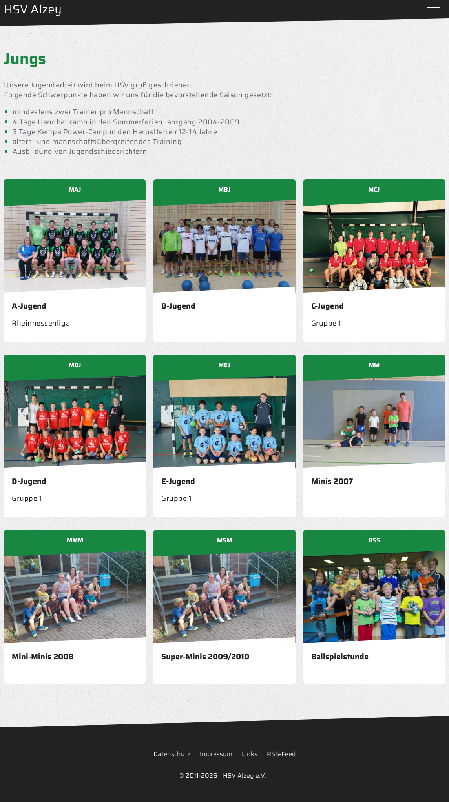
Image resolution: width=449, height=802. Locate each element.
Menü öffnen (433, 11)
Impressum (216, 754)
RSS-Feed (281, 754)
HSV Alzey (33, 9)
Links (249, 754)
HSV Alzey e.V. (244, 775)
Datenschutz (171, 754)
